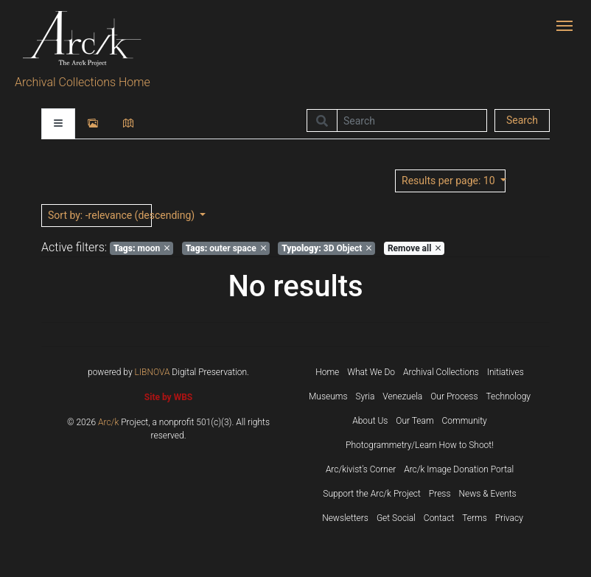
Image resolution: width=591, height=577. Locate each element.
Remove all (414, 248)
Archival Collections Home (82, 82)
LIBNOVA (152, 372)
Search (522, 120)
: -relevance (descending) (100, 215)
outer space (226, 248)
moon (141, 248)
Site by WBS (168, 397)
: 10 (449, 180)
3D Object (326, 248)
